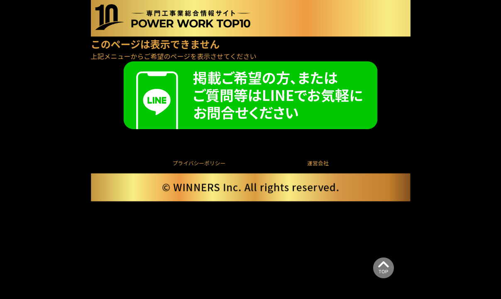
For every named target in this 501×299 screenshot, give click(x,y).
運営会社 (317, 163)
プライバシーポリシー (199, 163)
